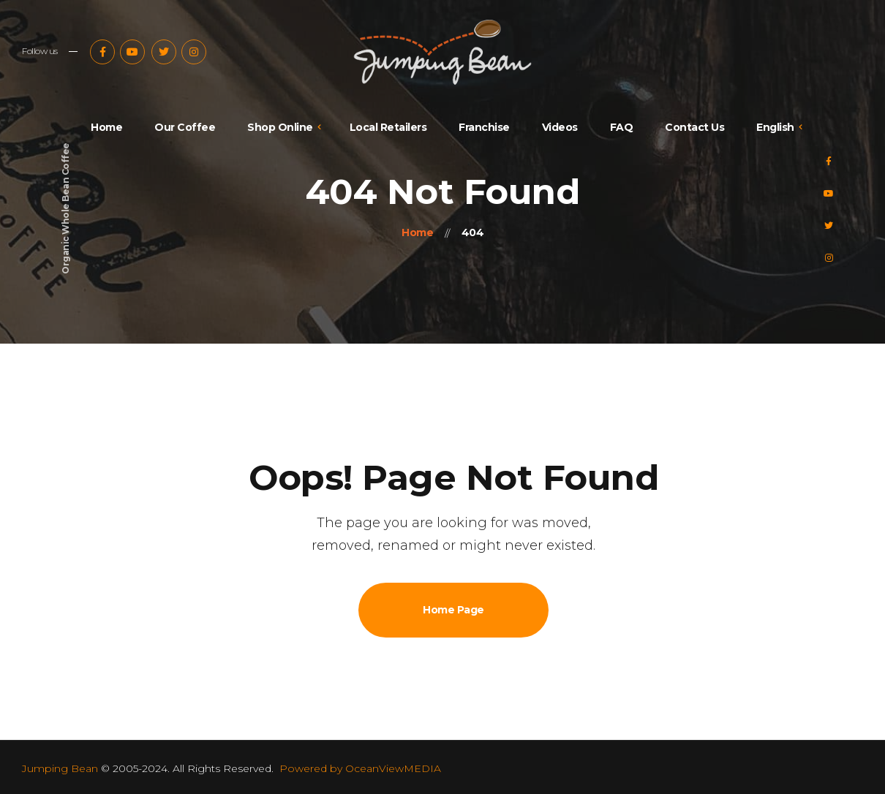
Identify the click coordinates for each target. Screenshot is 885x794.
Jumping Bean (60, 768)
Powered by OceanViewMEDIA (360, 768)
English (775, 127)
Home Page (453, 609)
